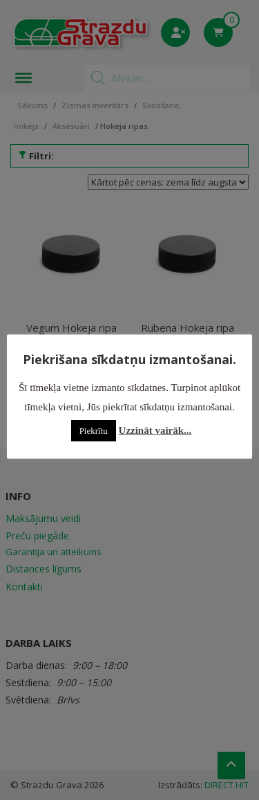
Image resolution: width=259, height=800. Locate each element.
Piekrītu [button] (93, 431)
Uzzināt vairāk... (155, 430)
